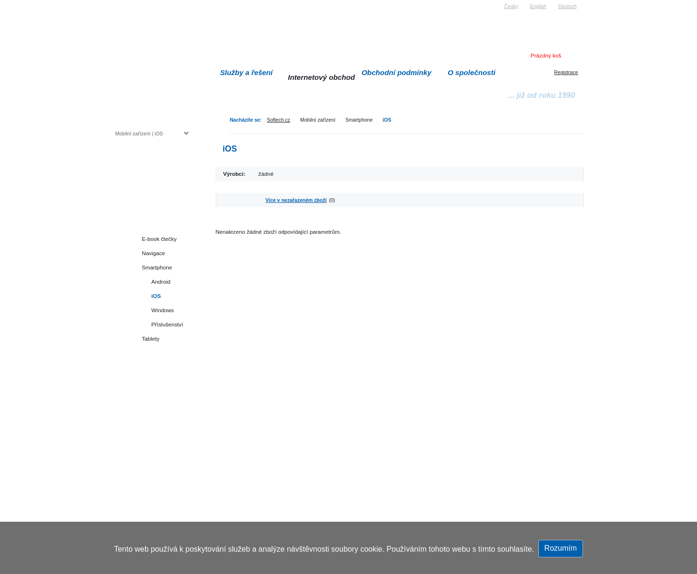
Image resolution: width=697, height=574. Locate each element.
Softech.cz (278, 120)
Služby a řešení (246, 72)
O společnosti (472, 72)
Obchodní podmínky (396, 72)
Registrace (566, 72)
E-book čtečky (159, 239)
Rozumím (560, 548)
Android (161, 281)
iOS (386, 120)
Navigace (153, 253)
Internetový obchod (321, 77)
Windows (163, 310)
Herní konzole (148, 210)
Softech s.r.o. (130, 3)
